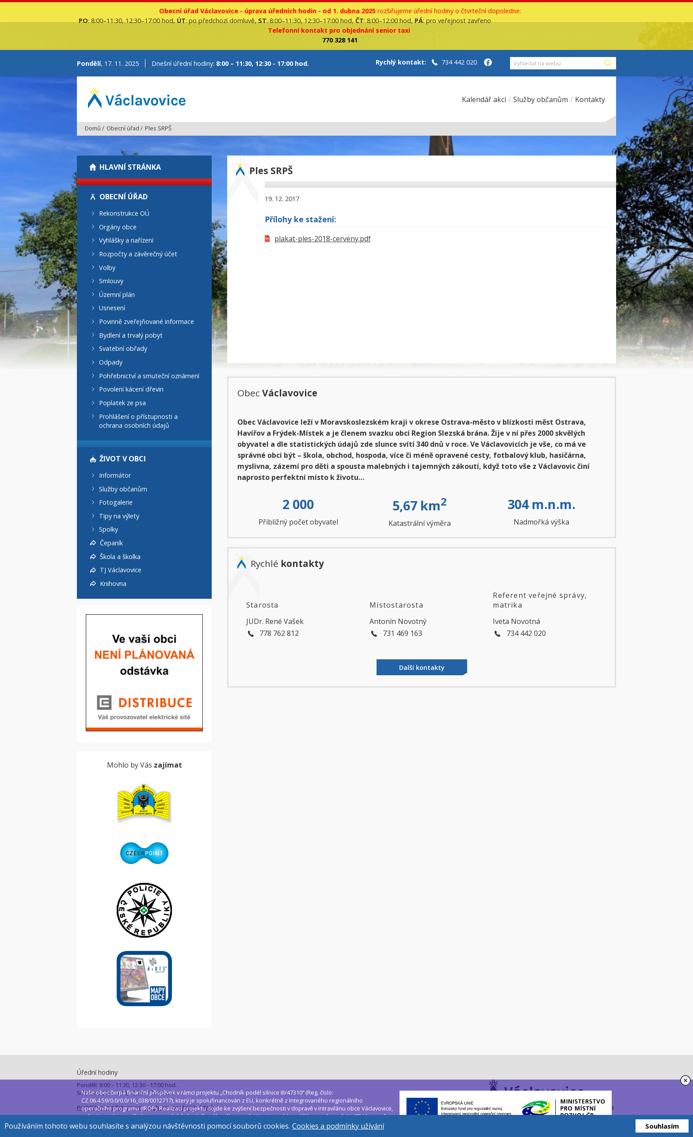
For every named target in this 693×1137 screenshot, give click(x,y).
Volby (107, 267)
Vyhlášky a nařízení (126, 240)
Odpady (110, 362)
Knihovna (113, 583)
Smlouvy (111, 281)
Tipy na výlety (119, 515)
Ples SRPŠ (158, 128)
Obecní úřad (123, 128)
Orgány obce (118, 226)
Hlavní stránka (130, 167)
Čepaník (111, 543)
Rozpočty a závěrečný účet (138, 254)
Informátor (115, 475)
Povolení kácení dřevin (131, 389)
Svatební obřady (123, 348)
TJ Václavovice (120, 570)
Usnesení (112, 308)
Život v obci (122, 459)
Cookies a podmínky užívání (338, 1126)
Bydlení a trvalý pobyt (131, 335)
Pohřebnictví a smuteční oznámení (149, 375)
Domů (93, 128)
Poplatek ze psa (122, 403)
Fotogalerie (116, 502)
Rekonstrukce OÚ (124, 213)
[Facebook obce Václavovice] (488, 63)
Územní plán (117, 294)
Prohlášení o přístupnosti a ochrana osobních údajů (138, 421)
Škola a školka (120, 556)
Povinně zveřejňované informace (146, 321)
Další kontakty (422, 667)
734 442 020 (459, 62)
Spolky (108, 529)
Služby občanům (123, 488)
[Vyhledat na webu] (556, 63)
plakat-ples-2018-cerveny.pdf (318, 238)
